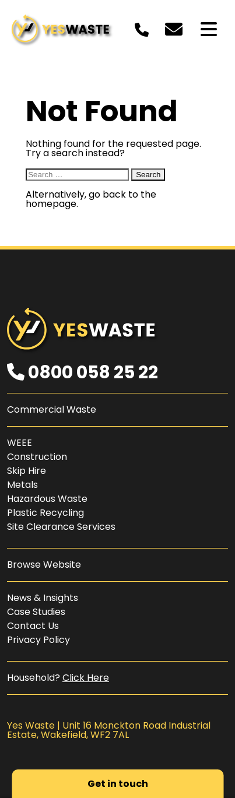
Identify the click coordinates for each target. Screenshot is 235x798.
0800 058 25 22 (82, 372)
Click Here (85, 677)
